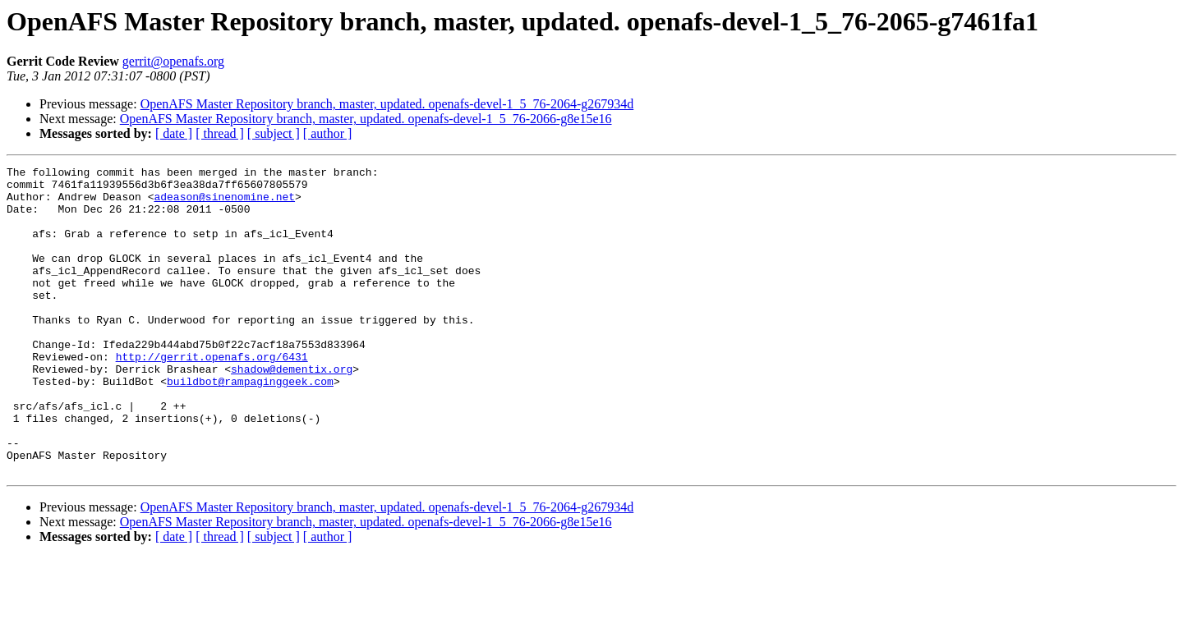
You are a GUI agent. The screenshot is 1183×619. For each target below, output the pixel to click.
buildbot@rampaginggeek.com (250, 425)
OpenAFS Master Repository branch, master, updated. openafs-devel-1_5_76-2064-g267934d (387, 104)
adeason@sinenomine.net (224, 203)
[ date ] (173, 133)
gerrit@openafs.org (173, 61)
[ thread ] (220, 133)
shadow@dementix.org (291, 410)
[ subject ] (273, 133)
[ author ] (327, 133)
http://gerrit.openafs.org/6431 (212, 395)
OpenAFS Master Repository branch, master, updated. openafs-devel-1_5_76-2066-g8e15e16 (366, 119)
